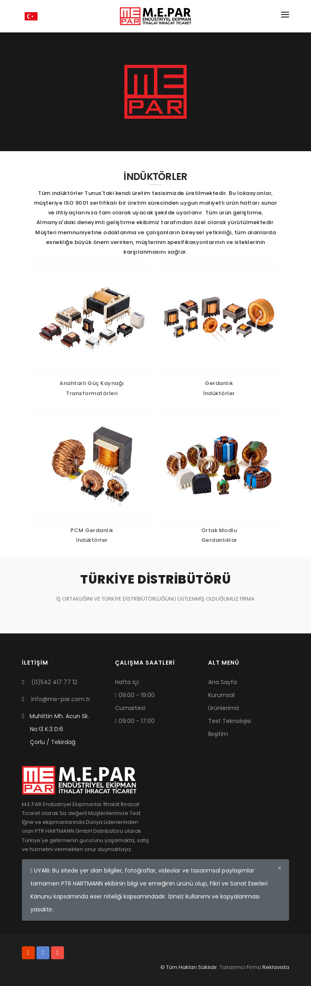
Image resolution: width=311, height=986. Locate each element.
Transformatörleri (92, 393)
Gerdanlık (219, 383)
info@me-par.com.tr (60, 699)
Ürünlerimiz (223, 708)
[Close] (279, 868)
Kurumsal (221, 695)
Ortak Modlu (219, 530)
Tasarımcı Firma (240, 967)
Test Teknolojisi (229, 721)
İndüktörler (219, 393)
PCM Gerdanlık (91, 530)
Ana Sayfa (222, 682)
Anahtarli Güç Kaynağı (92, 383)
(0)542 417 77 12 (54, 682)
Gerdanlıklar (219, 540)
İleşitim (218, 734)
